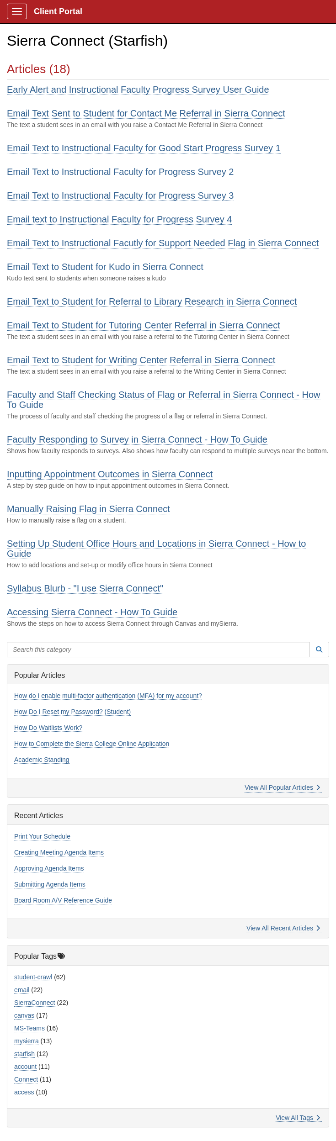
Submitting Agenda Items (49, 884)
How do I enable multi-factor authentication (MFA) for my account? (108, 695)
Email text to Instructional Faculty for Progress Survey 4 (119, 219)
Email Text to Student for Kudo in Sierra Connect (105, 267)
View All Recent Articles (283, 928)
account (25, 1066)
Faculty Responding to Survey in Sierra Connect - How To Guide (137, 439)
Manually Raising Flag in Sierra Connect (88, 509)
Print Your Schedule (42, 836)
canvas (24, 1015)
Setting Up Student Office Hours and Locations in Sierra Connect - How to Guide (156, 549)
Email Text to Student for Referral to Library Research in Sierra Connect (152, 301)
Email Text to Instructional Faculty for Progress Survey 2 (120, 172)
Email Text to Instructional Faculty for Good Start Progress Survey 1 (144, 148)
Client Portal (58, 11)
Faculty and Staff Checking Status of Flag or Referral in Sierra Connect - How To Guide (163, 400)
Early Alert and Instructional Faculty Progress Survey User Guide (138, 90)
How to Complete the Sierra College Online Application (91, 743)
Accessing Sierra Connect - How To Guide (92, 612)
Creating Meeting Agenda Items (59, 852)
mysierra (26, 1041)
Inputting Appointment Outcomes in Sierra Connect (110, 474)
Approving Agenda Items (49, 868)
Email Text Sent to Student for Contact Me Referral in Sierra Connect (146, 113)
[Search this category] (158, 649)
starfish (24, 1053)
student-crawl (33, 977)
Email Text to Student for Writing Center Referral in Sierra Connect (141, 360)
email (21, 989)
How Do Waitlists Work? (48, 727)
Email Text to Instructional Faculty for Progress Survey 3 (120, 195)
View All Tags (298, 1117)
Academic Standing (41, 759)
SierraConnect (34, 1002)
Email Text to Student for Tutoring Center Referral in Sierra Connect (143, 325)
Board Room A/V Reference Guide (63, 900)
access (24, 1092)
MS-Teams (29, 1028)
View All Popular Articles (282, 787)
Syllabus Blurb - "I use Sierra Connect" (85, 588)
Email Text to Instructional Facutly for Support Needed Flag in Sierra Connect (163, 243)
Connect (26, 1079)
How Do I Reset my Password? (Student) (72, 711)
